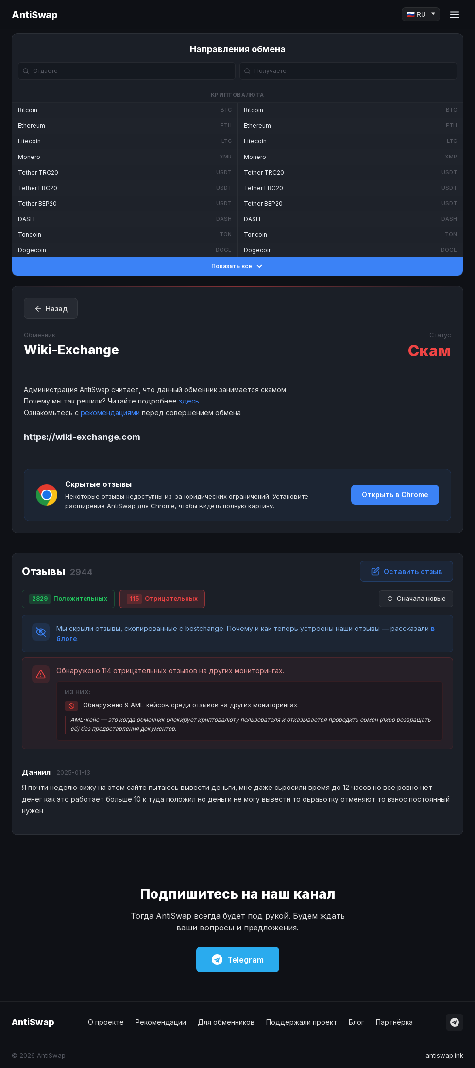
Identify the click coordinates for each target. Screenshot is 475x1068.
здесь (189, 401)
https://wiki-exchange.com (82, 437)
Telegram (238, 959)
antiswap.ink (444, 1055)
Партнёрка (394, 1022)
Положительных (68, 599)
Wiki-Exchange (71, 349)
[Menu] (454, 14)
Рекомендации (161, 1022)
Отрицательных (162, 599)
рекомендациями (110, 412)
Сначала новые (416, 599)
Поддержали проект (301, 1022)
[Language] (421, 14)
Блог (356, 1022)
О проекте (106, 1022)
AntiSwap (34, 14)
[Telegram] (454, 1022)
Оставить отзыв (406, 571)
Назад (51, 308)
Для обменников (226, 1022)
